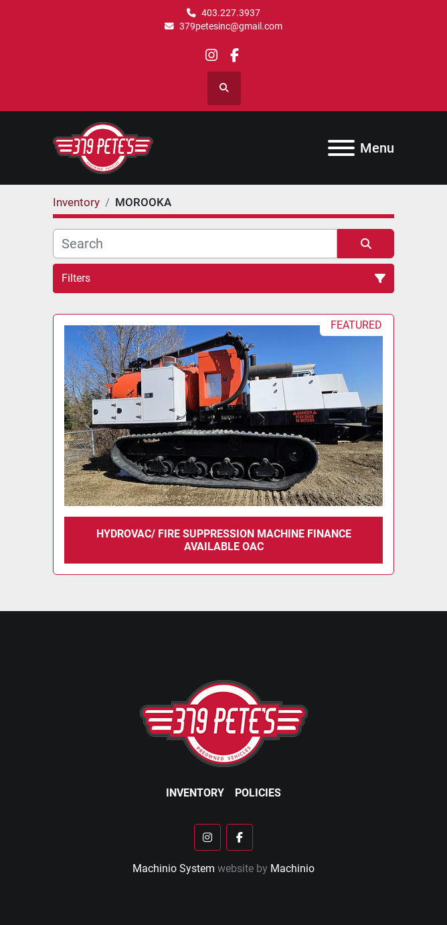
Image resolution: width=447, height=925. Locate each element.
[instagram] (212, 55)
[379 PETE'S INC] (224, 723)
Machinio (292, 868)
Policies (258, 792)
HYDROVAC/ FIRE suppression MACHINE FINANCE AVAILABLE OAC (223, 540)
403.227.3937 (230, 12)
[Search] (195, 243)
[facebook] (235, 55)
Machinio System (173, 868)
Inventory (195, 792)
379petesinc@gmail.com (230, 26)
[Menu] (341, 148)
